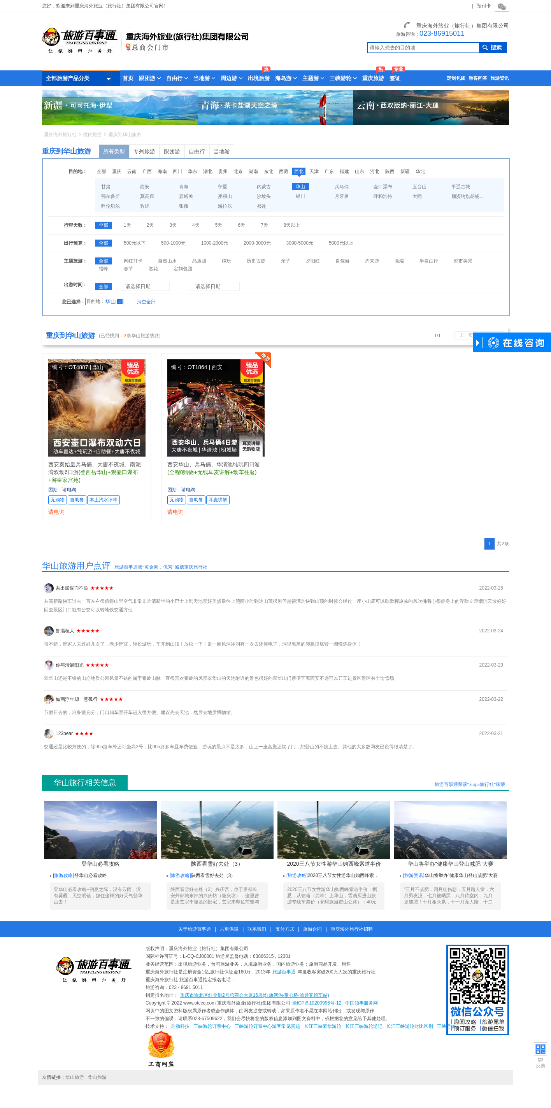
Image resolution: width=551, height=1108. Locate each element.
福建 (344, 171)
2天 (150, 225)
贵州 (223, 171)
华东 (192, 171)
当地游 (222, 151)
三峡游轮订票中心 (212, 1026)
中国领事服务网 (361, 1003)
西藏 (283, 171)
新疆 (405, 171)
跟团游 (172, 151)
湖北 (207, 171)
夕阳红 (313, 261)
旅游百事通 (284, 972)
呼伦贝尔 (110, 206)
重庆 (116, 171)
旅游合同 (312, 929)
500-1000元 (173, 243)
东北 (268, 171)
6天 (241, 225)
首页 (128, 78)
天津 (314, 171)
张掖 (183, 206)
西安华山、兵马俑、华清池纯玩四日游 (213, 464)
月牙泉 (342, 196)
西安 (144, 186)
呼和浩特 (383, 196)
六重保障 (229, 929)
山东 (359, 171)
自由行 (197, 151)
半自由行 (428, 261)
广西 (147, 171)
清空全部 (146, 302)
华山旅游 (74, 1077)
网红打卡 (133, 261)
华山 (300, 186)
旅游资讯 (499, 78)
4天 (196, 225)
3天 (173, 225)
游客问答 (478, 78)
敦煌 (144, 206)
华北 (420, 171)
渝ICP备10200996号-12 (317, 1003)
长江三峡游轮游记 (364, 1026)
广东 (329, 171)
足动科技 (180, 1026)
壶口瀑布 (383, 186)
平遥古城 (460, 186)
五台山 (419, 186)
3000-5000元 (299, 243)
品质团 (199, 261)
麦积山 (225, 196)
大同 (417, 196)
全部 (101, 171)
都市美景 (463, 261)
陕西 (390, 171)
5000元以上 (341, 243)
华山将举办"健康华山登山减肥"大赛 (450, 834)
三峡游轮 (446, 1026)
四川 (177, 171)
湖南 (253, 171)
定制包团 (456, 78)
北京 (238, 171)
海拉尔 (225, 206)
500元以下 (135, 243)
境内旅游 (92, 134)
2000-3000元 (257, 243)
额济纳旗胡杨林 (467, 196)
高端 (399, 261)
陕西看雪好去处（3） (217, 834)
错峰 (103, 268)
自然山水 (167, 261)
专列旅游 (144, 151)
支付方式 (285, 929)
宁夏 (222, 186)
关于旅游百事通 (194, 929)
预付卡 (484, 6)
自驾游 (342, 261)
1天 (127, 225)
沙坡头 (264, 196)
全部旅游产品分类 (79, 78)
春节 (128, 268)
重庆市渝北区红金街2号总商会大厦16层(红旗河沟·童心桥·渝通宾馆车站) (254, 995)
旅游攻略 (63, 875)
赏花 (153, 268)
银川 (300, 196)
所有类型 (114, 151)
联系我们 (256, 929)
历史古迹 (256, 261)
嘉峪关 (186, 196)
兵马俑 (342, 186)
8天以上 (292, 225)
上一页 (466, 335)
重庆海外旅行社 (60, 134)
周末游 (372, 261)
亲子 (285, 261)
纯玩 (226, 261)
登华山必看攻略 (100, 834)
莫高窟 (147, 196)
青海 (183, 186)
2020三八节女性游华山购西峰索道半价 (333, 834)
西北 (299, 171)
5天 (219, 225)
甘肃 (106, 186)
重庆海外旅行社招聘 (352, 929)
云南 (132, 171)
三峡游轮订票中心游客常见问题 (267, 1026)
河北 (374, 171)
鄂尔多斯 (110, 196)
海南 (162, 171)
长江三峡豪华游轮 (322, 1026)
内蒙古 (264, 186)
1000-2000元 (214, 243)
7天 (264, 225)
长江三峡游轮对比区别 (409, 1026)
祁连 (261, 206)
